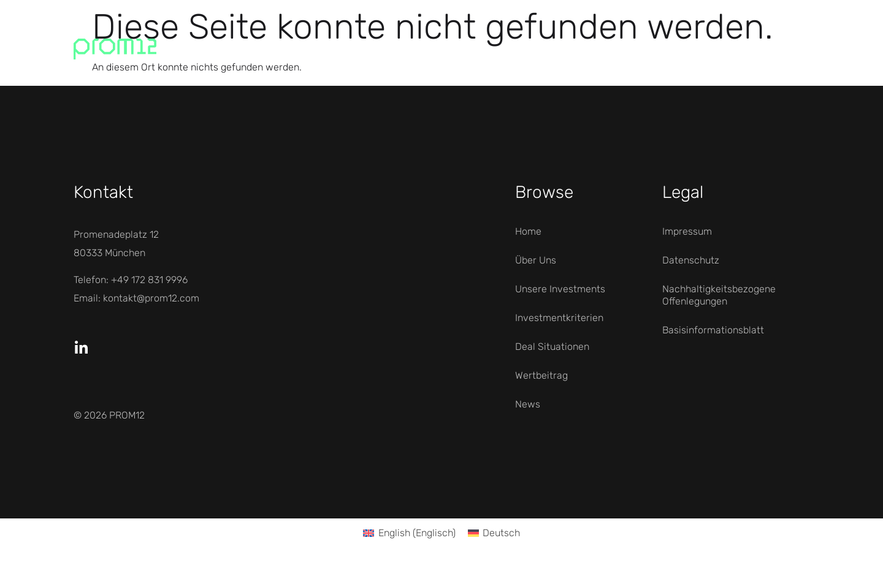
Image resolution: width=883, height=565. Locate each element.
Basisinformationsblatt (713, 330)
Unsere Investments (560, 289)
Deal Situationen (552, 346)
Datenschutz (690, 260)
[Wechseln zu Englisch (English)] (409, 533)
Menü (759, 48)
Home (528, 231)
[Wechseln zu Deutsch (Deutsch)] (494, 533)
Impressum (687, 231)
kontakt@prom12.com (151, 298)
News (527, 404)
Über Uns (535, 260)
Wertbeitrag (541, 375)
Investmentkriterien (559, 318)
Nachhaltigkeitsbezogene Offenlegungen (719, 295)
